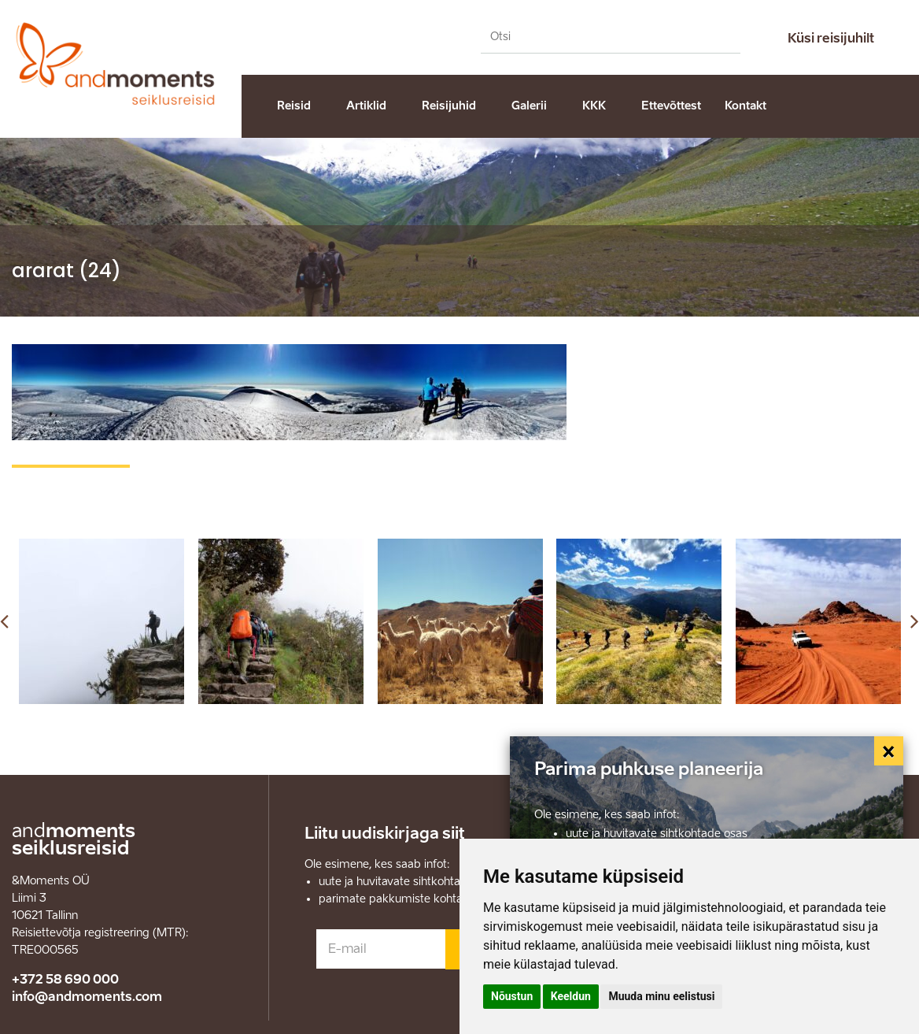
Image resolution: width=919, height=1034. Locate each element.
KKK (594, 106)
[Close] (889, 751)
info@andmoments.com (87, 996)
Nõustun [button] (512, 996)
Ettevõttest (671, 106)
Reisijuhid (449, 106)
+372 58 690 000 (65, 979)
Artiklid (366, 106)
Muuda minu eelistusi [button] (661, 996)
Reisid (294, 106)
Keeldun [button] (571, 996)
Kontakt (745, 106)
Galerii (529, 106)
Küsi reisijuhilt (831, 38)
